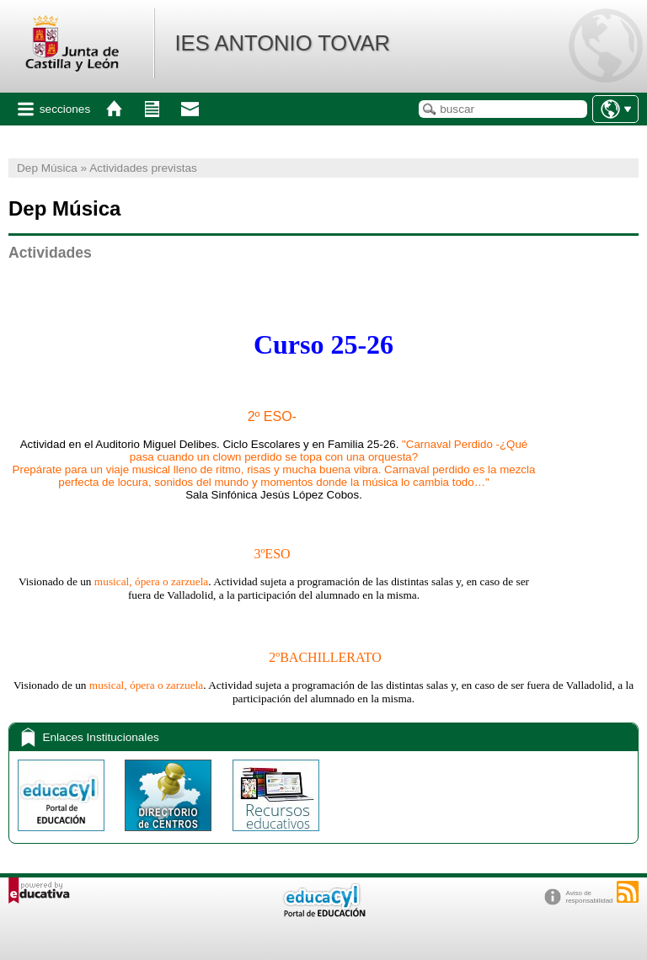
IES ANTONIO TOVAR (282, 43)
